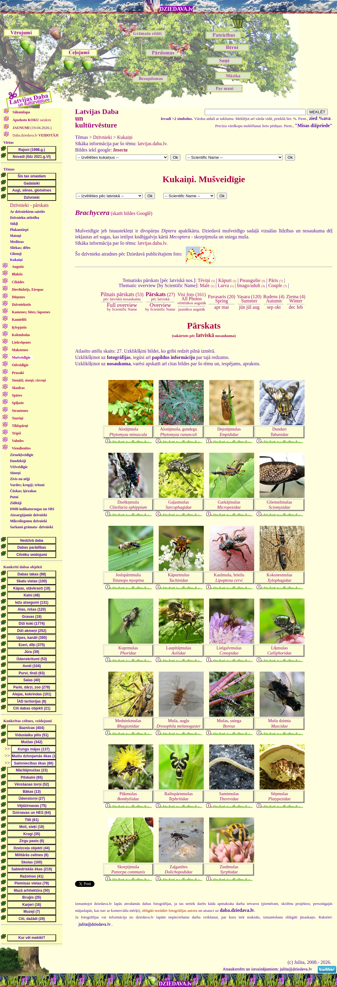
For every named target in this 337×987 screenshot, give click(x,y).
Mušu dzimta (279, 723)
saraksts (31, 120)
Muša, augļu (179, 723)
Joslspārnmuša (128, 577)
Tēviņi (206, 280)
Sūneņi (15, 473)
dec (292, 307)
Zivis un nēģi (20, 479)
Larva (226, 285)
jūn (242, 307)
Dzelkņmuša (128, 505)
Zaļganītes (179, 869)
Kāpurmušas (178, 577)
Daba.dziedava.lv (35, 135)
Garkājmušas (229, 505)
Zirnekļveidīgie (21, 455)
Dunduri (279, 432)
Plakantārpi (19, 230)
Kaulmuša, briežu (229, 577)
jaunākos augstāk (191, 309)
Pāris (276, 280)
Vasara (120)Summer (249, 298)
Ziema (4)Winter (295, 298)
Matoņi (15, 236)
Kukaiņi (16, 260)
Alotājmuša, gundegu (178, 432)
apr (217, 307)
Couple (277, 285)
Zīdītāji (16, 503)
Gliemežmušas (279, 505)
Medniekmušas (128, 723)
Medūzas (17, 242)
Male (207, 285)
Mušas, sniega (229, 723)
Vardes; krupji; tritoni (27, 485)
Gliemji (16, 254)
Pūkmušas (128, 796)
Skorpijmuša (128, 869)
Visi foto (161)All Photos (191, 298)
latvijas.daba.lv (152, 143)
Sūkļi (14, 224)
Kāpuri (227, 280)
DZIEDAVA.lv (176, 9)
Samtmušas (229, 796)
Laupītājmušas (178, 650)
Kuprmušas (128, 650)
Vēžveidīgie (19, 467)
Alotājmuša (128, 432)
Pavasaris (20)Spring (221, 298)
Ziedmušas (229, 869)
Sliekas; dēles (20, 248)
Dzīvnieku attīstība (24, 218)
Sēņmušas (279, 796)
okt (278, 307)
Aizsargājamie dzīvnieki (28, 515)
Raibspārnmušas (178, 796)
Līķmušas (279, 650)
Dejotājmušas (229, 432)
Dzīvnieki (102, 137)
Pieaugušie (252, 280)
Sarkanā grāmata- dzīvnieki (31, 527)
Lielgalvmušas (229, 650)
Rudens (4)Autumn (273, 298)
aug (256, 307)
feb (299, 307)
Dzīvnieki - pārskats (29, 205)
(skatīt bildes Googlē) (113, 213)
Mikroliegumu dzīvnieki (28, 521)
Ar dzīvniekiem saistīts (27, 212)
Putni (14, 497)
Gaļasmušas (179, 505)
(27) (160, 296)
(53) (122, 296)
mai (225, 307)
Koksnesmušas (279, 577)
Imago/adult (251, 285)
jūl (248, 307)
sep (270, 307)
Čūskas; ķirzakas (23, 491)
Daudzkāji (18, 461)
